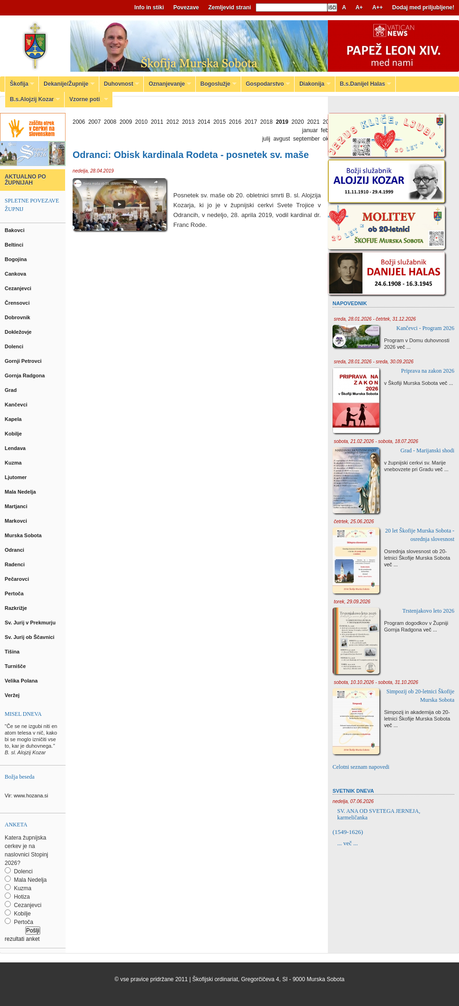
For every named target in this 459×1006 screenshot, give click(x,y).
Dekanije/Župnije (66, 84)
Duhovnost (119, 84)
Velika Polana (22, 680)
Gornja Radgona (25, 375)
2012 (172, 122)
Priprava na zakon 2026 (427, 371)
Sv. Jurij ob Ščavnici (30, 637)
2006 (79, 122)
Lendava (16, 448)
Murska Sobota (24, 535)
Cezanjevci (19, 288)
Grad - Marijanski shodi (427, 450)
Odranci (15, 550)
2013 (188, 122)
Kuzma (14, 462)
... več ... (347, 843)
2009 (125, 122)
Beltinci (15, 245)
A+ (359, 7)
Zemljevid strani (229, 7)
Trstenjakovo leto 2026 (428, 611)
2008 (110, 122)
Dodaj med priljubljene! (423, 7)
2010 (141, 122)
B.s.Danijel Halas (363, 84)
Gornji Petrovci (24, 361)
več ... (404, 347)
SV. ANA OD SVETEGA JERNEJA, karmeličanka (378, 814)
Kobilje (14, 433)
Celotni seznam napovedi (361, 767)
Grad (11, 390)
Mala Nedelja (22, 492)
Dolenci (15, 346)
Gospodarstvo (265, 84)
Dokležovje (19, 332)
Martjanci (17, 506)
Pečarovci (17, 579)
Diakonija (312, 84)
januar (310, 130)
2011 (157, 122)
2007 (94, 122)
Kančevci (17, 404)
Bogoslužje (216, 84)
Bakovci (15, 230)
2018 (266, 122)
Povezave (186, 7)
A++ (377, 7)
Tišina (13, 651)
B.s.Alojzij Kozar (32, 99)
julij (266, 138)
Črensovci (18, 303)
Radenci (16, 564)
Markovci (17, 521)
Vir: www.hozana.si (26, 795)
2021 (313, 122)
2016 (235, 122)
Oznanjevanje (167, 84)
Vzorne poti (86, 99)
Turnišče (17, 666)
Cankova (16, 274)
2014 (204, 122)
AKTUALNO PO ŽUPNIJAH (25, 179)
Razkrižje (17, 608)
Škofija (19, 84)
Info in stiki (149, 7)
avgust (282, 138)
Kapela (14, 419)
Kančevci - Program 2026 (425, 328)
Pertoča (15, 593)
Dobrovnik (18, 317)
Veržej (13, 695)
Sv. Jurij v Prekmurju (31, 622)
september (306, 138)
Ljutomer (16, 477)
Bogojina (16, 259)
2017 (250, 122)
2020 (297, 122)
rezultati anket (22, 939)
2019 (282, 122)
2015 (219, 122)
